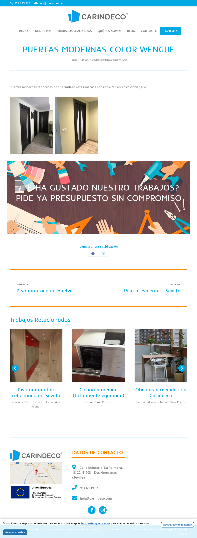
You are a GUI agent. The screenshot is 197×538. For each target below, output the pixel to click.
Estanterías (53, 402)
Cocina (89, 402)
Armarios (17, 402)
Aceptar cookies (15, 532)
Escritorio (141, 402)
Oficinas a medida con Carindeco (160, 392)
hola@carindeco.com (48, 3)
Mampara (153, 402)
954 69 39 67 (89, 488)
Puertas (36, 406)
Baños (28, 402)
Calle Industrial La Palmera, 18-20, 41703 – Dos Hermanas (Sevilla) (97, 473)
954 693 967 (22, 3)
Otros (98, 402)
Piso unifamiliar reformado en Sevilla (36, 392)
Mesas (164, 402)
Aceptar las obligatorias (177, 524)
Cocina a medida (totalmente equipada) (98, 392)
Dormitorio (39, 402)
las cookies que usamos (95, 523)
